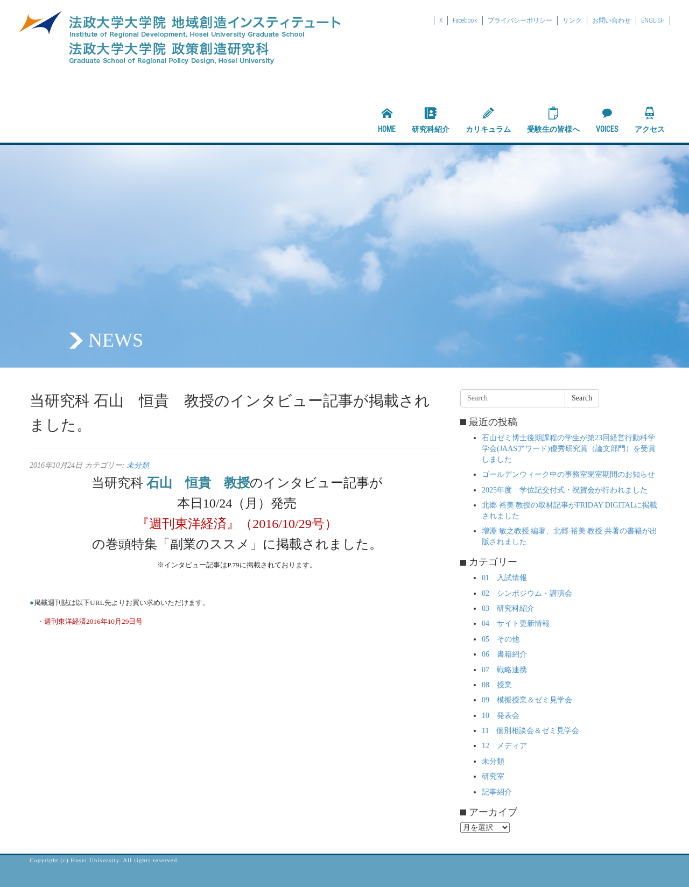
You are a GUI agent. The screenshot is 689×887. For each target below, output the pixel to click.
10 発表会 (500, 716)
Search (582, 398)
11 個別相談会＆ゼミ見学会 (530, 731)
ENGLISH (653, 20)
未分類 (137, 465)
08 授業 (497, 685)
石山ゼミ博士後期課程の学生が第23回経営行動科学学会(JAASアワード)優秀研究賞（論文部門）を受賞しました (569, 448)
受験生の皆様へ (553, 120)
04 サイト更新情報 (516, 624)
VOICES (607, 120)
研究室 (493, 776)
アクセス (650, 120)
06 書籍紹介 (504, 654)
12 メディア (504, 746)
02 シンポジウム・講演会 (527, 593)
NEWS (115, 340)
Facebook (465, 20)
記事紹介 (497, 792)
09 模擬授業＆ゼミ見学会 (527, 700)
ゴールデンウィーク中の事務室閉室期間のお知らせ (568, 474)
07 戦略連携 (504, 670)
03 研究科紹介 (508, 608)
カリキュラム (488, 120)
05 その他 (500, 639)
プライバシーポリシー (520, 20)
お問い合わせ (611, 20)
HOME (387, 120)
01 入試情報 (504, 578)
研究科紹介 (430, 120)
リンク (572, 20)
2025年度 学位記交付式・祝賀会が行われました (565, 490)
